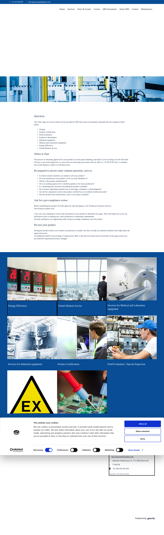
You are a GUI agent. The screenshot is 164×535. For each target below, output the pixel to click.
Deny (142, 293)
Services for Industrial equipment (25, 364)
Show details (134, 305)
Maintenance (146, 9)
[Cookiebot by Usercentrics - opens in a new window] (16, 305)
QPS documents (110, 9)
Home (62, 9)
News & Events (84, 9)
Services (71, 9)
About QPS (124, 9)
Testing (61, 418)
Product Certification (68, 364)
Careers (96, 9)
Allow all (143, 279)
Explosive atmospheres (20, 418)
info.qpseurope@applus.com (39, 2)
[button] (65, 447)
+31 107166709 (17, 2)
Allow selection (143, 286)
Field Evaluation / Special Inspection (126, 364)
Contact (135, 9)
